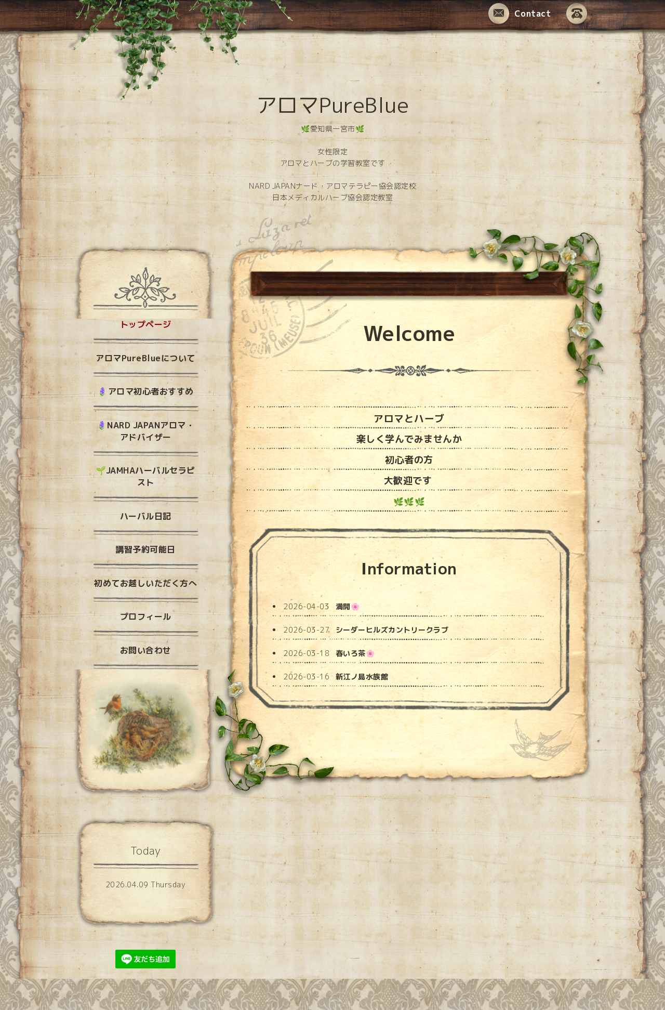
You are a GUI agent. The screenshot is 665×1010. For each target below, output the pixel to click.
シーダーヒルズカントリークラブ (392, 630)
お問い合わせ (145, 650)
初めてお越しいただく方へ (145, 583)
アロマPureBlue (332, 105)
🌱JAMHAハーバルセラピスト (145, 476)
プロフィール (145, 616)
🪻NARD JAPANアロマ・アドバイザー (146, 431)
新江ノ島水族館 (362, 676)
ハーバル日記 (145, 516)
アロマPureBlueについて (145, 358)
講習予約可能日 (145, 549)
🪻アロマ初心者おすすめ (145, 391)
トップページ (145, 324)
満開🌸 (348, 606)
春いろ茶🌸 (355, 653)
